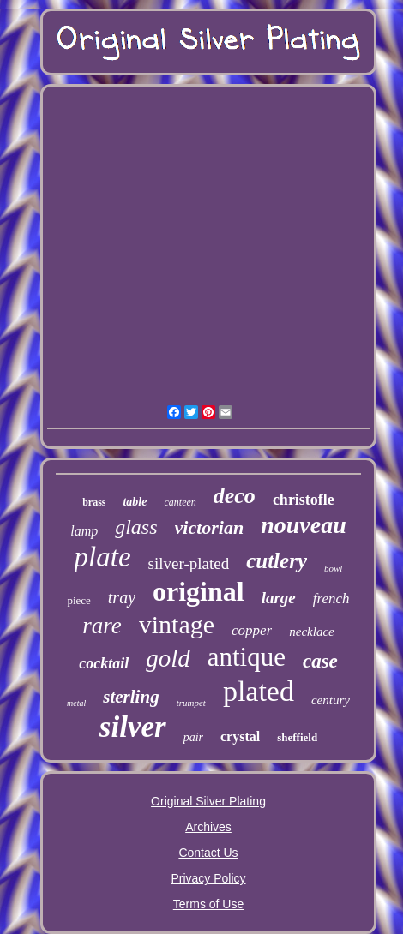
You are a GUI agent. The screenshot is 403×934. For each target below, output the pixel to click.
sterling (131, 696)
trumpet (191, 703)
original (198, 591)
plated (258, 691)
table (135, 501)
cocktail (104, 663)
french (331, 598)
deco (235, 495)
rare (102, 625)
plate (103, 557)
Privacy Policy (208, 878)
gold (168, 658)
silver (132, 727)
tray (121, 597)
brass (93, 502)
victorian (209, 527)
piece (78, 600)
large (279, 598)
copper (252, 630)
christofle (303, 499)
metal (76, 703)
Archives (208, 827)
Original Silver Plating (208, 801)
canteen (179, 502)
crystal (240, 736)
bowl (333, 568)
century (330, 700)
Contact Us (208, 852)
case (320, 661)
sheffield (297, 737)
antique (247, 657)
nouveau (303, 525)
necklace (311, 631)
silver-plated (189, 563)
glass (136, 527)
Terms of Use (208, 904)
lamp (84, 531)
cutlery (276, 560)
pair (193, 737)
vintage (176, 624)
